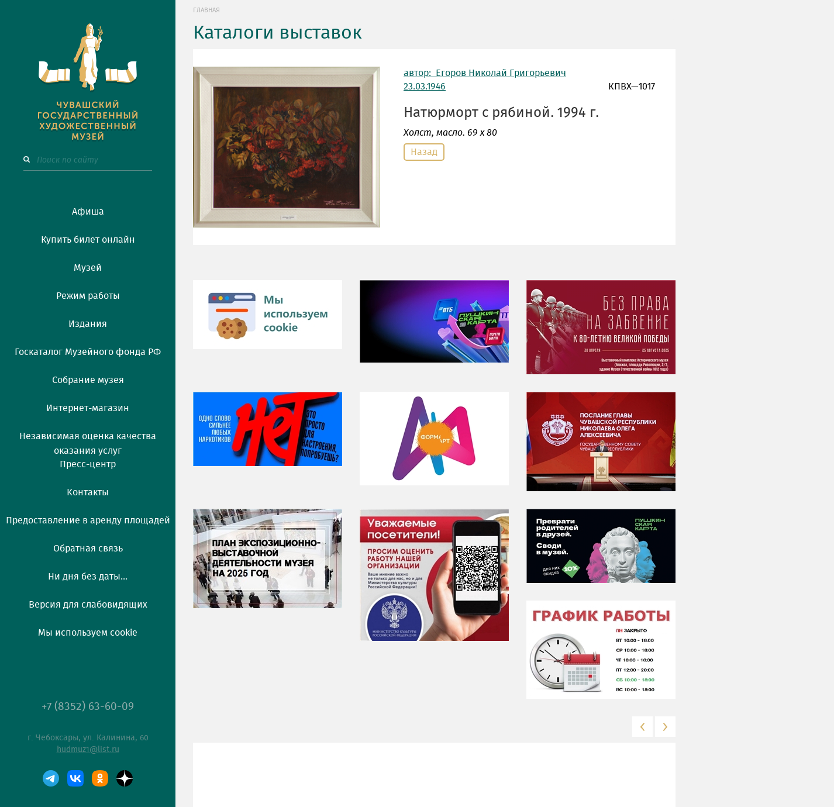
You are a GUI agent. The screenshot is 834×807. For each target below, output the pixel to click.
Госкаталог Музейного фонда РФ (88, 352)
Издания (87, 324)
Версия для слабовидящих (88, 604)
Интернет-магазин (87, 408)
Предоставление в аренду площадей (88, 520)
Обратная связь (88, 548)
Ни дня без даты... (87, 576)
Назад (424, 152)
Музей (88, 268)
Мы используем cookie (87, 632)
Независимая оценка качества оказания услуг (87, 441)
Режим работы (88, 296)
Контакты (88, 492)
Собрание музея (88, 380)
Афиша (88, 211)
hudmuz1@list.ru (88, 750)
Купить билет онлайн (88, 239)
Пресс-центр (88, 464)
